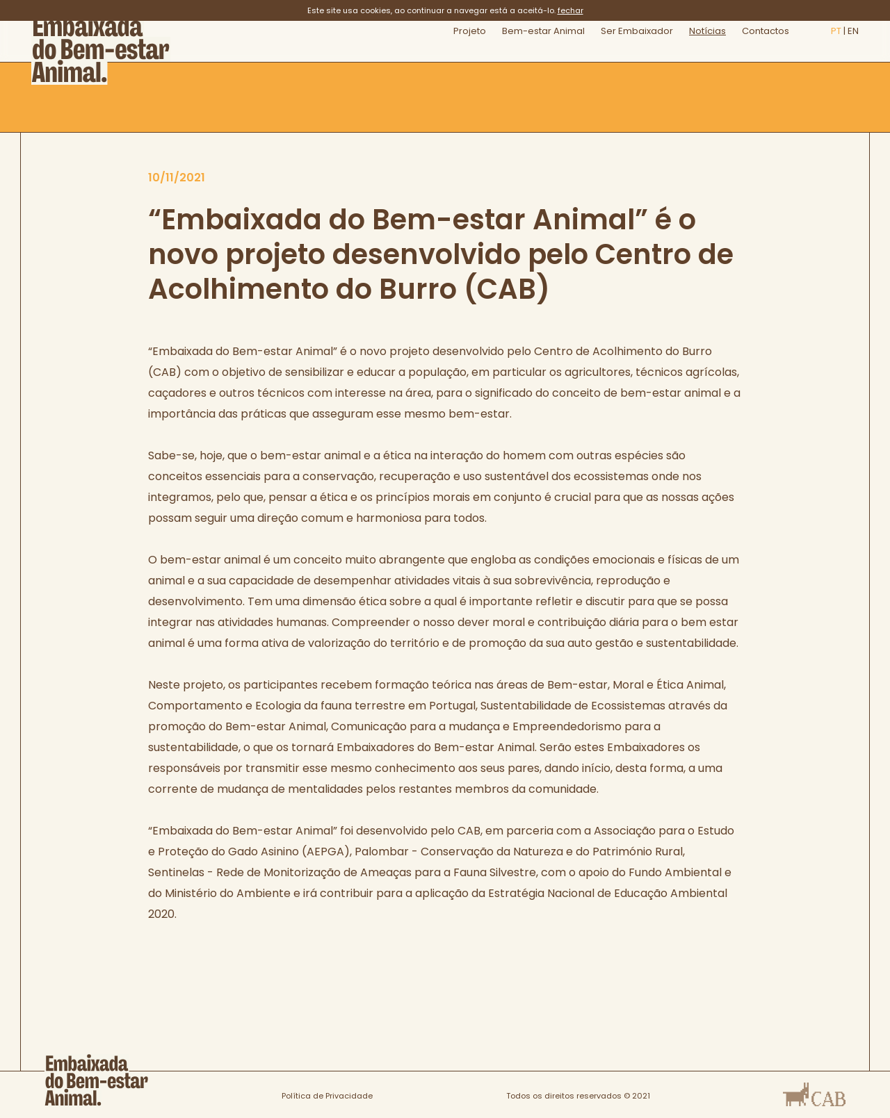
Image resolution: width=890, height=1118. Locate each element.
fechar (570, 10)
